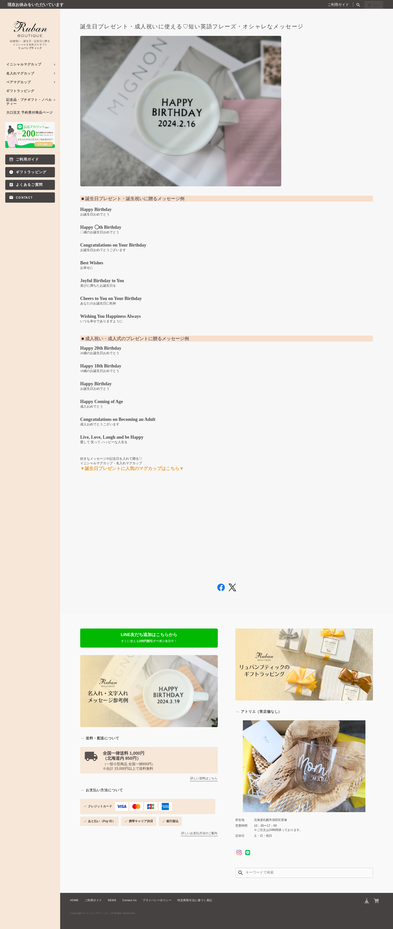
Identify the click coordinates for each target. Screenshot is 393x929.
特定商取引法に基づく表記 (194, 896)
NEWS (112, 896)
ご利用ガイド (338, 5)
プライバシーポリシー (157, 896)
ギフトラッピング (20, 91)
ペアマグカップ (18, 82)
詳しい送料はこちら (203, 775)
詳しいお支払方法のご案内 (199, 830)
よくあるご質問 (29, 185)
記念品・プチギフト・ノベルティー (29, 101)
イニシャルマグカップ (23, 64)
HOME (74, 896)
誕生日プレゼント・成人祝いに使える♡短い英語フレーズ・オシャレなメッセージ (192, 26)
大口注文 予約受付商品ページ (29, 112)
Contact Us (129, 896)
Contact (24, 197)
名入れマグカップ (20, 73)
